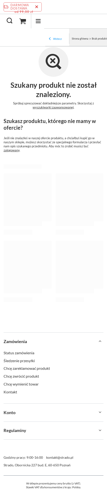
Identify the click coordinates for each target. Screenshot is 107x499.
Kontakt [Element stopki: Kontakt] (10, 392)
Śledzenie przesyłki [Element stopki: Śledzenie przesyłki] (19, 360)
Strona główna (80, 38)
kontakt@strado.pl (59, 457)
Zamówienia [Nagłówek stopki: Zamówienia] (15, 341)
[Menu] (38, 21)
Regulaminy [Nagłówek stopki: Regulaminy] (15, 430)
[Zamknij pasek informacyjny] (36, 7)
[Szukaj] (9, 21)
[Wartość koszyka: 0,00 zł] (22, 21)
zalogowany (12, 150)
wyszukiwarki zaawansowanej (53, 107)
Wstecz (55, 39)
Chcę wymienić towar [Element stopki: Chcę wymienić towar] (21, 384)
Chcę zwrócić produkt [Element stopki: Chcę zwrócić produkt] (21, 376)
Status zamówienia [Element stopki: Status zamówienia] (19, 352)
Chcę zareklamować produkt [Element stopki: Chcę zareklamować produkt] (27, 368)
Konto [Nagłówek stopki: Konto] (9, 412)
